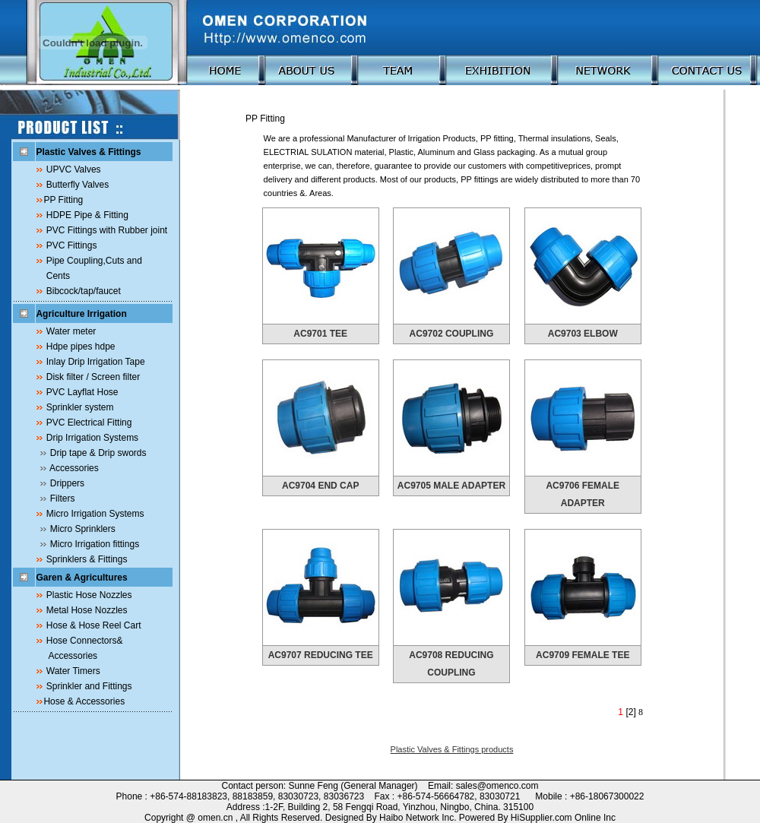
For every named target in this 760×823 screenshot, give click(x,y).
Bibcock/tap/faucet (83, 291)
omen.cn (215, 817)
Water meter (71, 331)
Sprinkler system (80, 407)
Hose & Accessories (84, 701)
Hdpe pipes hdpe (81, 346)
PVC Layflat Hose (82, 392)
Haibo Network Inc (416, 817)
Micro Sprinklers (83, 529)
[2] (630, 712)
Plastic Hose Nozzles (89, 595)
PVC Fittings (71, 245)
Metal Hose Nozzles (87, 610)
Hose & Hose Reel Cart (93, 625)
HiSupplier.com (543, 817)
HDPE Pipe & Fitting (87, 215)
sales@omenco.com (497, 785)
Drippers (67, 483)
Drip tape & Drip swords (98, 453)
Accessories (74, 468)
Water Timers (73, 671)
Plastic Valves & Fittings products (452, 749)
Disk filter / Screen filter (93, 377)
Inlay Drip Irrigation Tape (95, 361)
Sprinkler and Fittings (89, 686)
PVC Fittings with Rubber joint (106, 230)
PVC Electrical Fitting (89, 422)
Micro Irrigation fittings (94, 544)
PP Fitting (63, 200)
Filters (62, 498)
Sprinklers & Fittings (87, 559)
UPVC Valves (73, 169)
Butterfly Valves (77, 184)
